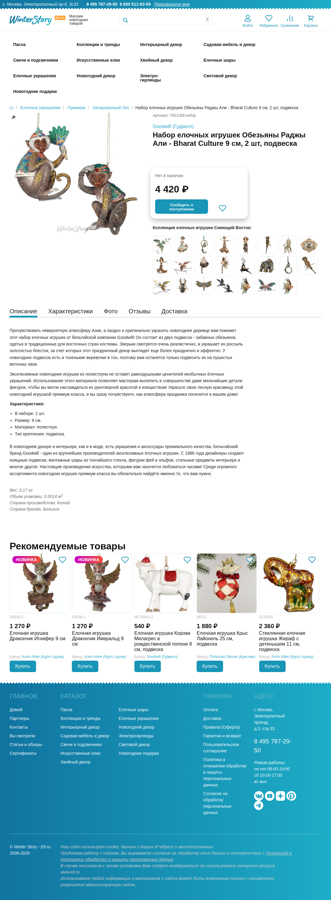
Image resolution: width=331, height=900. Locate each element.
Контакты (318, 11)
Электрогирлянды (136, 735)
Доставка (250, 11)
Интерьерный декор (80, 727)
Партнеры (19, 718)
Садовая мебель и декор (84, 735)
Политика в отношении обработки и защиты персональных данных (224, 772)
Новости (294, 11)
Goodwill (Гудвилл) (173, 126)
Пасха (66, 709)
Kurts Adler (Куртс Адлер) (43, 657)
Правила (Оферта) (221, 727)
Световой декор (134, 744)
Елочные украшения (139, 718)
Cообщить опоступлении (181, 207)
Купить (23, 666)
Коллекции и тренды (80, 718)
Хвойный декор (75, 762)
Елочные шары (134, 709)
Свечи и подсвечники (81, 744)
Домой (16, 709)
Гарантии (198, 11)
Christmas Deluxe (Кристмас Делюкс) (240, 657)
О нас (177, 11)
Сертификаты (23, 753)
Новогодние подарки (139, 753)
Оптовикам (224, 11)
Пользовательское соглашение (221, 747)
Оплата (272, 11)
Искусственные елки (80, 753)
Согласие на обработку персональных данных (217, 803)
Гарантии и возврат (222, 735)
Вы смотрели (22, 735)
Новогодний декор (136, 727)
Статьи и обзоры (26, 744)
